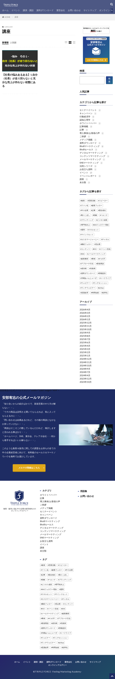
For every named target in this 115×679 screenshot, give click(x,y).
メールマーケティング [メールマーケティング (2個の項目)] (96, 254)
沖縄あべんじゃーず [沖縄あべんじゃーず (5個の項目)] (89, 278)
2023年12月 (86, 378)
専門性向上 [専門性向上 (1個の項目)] (85, 225)
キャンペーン (88, 113)
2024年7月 (85, 372)
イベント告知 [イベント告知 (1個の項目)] (105, 249)
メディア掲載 (88, 139)
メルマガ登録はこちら (29, 467)
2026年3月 (85, 313)
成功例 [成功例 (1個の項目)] (83, 268)
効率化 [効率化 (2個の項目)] (105, 293)
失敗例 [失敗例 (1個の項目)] (92, 268)
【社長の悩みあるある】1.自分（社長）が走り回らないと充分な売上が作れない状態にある (20, 80)
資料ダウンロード (45, 10)
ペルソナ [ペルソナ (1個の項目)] (104, 215)
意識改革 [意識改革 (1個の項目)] (84, 293)
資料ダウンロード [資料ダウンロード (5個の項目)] (88, 273)
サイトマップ (89, 10)
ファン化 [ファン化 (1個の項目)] (84, 205)
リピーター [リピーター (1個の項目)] (103, 201)
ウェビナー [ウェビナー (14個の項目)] (85, 283)
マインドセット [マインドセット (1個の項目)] (87, 234)
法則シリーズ (88, 166)
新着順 (5, 42)
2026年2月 (85, 316)
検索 (82, 71)
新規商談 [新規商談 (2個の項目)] (100, 264)
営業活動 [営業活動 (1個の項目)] (91, 201)
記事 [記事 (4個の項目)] (93, 210)
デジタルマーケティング (93, 152)
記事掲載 (86, 126)
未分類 (85, 182)
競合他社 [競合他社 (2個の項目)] (102, 210)
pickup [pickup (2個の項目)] (101, 288)
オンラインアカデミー (57, 665)
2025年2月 (85, 352)
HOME (7, 17)
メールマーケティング (92, 159)
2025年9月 (85, 332)
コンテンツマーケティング (95, 156)
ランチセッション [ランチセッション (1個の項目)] (100, 283)
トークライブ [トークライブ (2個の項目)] (105, 278)
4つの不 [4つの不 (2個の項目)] (102, 259)
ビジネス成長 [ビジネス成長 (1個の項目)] (102, 220)
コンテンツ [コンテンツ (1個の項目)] (85, 249)
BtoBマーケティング (92, 146)
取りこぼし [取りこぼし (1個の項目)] (85, 215)
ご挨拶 (85, 136)
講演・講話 (28, 10)
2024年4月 (85, 375)
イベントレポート (90, 175)
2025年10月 (86, 329)
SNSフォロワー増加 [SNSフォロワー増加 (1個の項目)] (101, 225)
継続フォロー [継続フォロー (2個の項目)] (86, 244)
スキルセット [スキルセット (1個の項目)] (93, 230)
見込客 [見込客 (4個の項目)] (97, 244)
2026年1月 (85, 319)
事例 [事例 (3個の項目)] (93, 259)
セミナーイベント (90, 110)
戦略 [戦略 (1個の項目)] (95, 215)
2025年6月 (85, 342)
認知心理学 (87, 120)
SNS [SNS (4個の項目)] (82, 254)
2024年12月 (86, 359)
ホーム (5, 10)
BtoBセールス (88, 149)
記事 (84, 129)
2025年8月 (85, 336)
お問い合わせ (74, 10)
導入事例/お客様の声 (92, 133)
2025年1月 (85, 355)
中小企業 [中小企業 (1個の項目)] (84, 210)
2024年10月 (86, 365)
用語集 (83, 491)
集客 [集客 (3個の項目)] (83, 201)
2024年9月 (85, 368)
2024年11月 (86, 362)
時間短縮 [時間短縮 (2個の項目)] (95, 293)
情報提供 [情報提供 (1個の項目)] (102, 273)
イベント (15, 10)
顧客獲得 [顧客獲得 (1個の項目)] (84, 259)
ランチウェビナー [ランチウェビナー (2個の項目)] (88, 288)
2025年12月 (86, 322)
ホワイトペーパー (90, 123)
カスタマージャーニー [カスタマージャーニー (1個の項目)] (89, 239)
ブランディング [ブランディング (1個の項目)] (87, 220)
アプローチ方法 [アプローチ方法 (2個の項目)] (87, 264)
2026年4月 (85, 309)
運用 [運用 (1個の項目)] (83, 230)
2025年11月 (86, 326)
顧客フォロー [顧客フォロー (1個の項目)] (97, 205)
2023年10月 (86, 382)
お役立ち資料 (88, 169)
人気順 (13, 42)
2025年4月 (85, 345)
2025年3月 (85, 349)
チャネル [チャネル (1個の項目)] (105, 239)
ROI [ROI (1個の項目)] (95, 249)
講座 (16, 17)
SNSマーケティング (91, 162)
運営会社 (60, 10)
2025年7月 (85, 339)
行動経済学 (87, 116)
